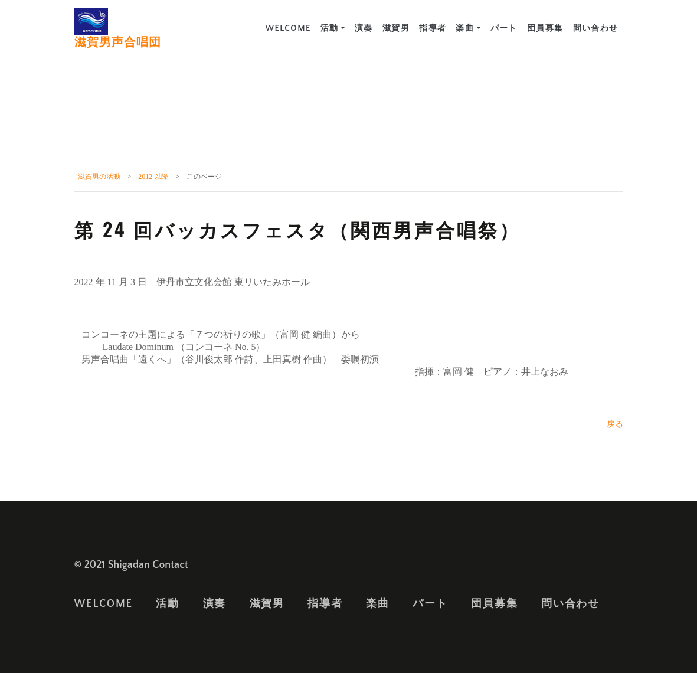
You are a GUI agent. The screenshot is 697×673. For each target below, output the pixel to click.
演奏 (364, 28)
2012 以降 (153, 176)
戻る (615, 424)
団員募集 (545, 28)
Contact (170, 565)
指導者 (432, 28)
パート (504, 28)
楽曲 (465, 28)
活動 (329, 28)
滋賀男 (396, 28)
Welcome (287, 28)
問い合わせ (596, 28)
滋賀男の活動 (99, 176)
